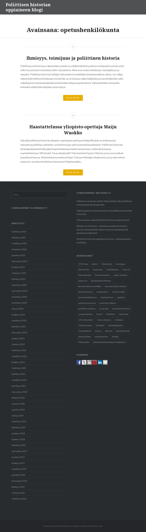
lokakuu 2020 (18, 397)
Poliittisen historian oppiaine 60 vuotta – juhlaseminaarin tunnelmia (104, 241)
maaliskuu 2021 (19, 380)
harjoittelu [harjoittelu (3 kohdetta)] (98, 269)
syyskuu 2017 (18, 457)
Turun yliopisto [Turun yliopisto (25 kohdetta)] (104, 320)
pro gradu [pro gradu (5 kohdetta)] (104, 308)
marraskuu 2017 (19, 451)
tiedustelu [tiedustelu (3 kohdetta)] (123, 314)
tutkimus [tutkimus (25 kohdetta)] (119, 320)
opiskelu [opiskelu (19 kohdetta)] (121, 297)
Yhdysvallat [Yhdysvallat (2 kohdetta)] (83, 342)
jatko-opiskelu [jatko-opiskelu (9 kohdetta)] (120, 275)
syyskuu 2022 (18, 344)
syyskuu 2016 (18, 492)
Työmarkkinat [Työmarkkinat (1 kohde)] (84, 331)
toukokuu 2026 (19, 231)
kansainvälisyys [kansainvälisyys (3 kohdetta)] (85, 292)
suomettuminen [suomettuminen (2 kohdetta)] (85, 314)
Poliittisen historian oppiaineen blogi (28, 7)
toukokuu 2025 (19, 273)
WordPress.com (95, 526)
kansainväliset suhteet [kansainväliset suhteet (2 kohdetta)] (115, 286)
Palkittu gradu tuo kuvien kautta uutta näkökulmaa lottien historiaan (104, 212)
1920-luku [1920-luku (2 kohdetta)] (83, 264)
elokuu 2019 (18, 415)
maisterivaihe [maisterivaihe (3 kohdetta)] (118, 292)
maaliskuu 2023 (19, 320)
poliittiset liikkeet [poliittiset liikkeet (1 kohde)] (108, 303)
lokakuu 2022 (18, 338)
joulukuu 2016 (18, 475)
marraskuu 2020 (19, 392)
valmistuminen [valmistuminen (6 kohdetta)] (101, 336)
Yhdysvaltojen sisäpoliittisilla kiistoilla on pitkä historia (103, 220)
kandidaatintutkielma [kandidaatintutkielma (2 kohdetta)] (101, 280)
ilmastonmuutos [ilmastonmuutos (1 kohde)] (102, 275)
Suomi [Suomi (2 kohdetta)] (99, 314)
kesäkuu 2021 (18, 362)
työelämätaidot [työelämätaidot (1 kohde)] (115, 325)
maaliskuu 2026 (19, 243)
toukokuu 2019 (19, 421)
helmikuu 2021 (19, 386)
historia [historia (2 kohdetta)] (126, 269)
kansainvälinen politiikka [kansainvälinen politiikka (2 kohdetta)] (89, 286)
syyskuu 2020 (18, 403)
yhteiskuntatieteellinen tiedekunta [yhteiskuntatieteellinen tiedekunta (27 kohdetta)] (109, 342)
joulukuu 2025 (18, 255)
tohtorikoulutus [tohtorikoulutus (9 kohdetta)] (85, 320)
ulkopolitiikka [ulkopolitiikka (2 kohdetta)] (84, 336)
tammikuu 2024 (19, 302)
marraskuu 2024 (19, 291)
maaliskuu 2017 (19, 469)
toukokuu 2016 (19, 498)
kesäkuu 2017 (18, 463)
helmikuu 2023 (19, 326)
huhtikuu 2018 (18, 445)
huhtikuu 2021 (18, 374)
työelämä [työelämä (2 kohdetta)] (100, 325)
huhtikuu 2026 (18, 237)
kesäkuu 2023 (18, 314)
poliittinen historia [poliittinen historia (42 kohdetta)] (87, 303)
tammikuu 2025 (19, 285)
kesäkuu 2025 (18, 267)
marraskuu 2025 (19, 261)
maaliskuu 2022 (19, 356)
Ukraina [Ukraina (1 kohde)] (108, 331)
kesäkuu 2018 (18, 439)
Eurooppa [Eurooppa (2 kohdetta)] (120, 264)
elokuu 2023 (18, 308)
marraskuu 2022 (19, 332)
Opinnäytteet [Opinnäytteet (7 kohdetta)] (107, 297)
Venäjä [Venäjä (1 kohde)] (115, 336)
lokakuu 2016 (18, 487)
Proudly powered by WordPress (57, 526)
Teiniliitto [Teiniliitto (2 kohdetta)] (110, 314)
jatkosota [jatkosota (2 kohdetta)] (82, 280)
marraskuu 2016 (19, 481)
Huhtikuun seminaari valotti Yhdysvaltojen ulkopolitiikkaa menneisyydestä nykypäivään (104, 203)
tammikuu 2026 (19, 249)
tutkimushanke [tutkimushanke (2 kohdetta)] (85, 325)
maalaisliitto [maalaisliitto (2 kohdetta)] (103, 292)
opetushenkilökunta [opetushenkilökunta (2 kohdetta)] (87, 297)
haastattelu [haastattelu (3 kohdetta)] (83, 269)
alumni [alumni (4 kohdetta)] (95, 264)
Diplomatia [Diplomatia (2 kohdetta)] (107, 264)
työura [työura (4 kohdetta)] (98, 331)
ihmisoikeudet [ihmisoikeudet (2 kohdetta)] (84, 275)
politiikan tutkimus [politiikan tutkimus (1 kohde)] (87, 308)
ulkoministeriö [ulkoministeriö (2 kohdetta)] (122, 331)
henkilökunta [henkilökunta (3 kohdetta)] (113, 269)
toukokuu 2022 (19, 350)
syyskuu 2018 (18, 433)
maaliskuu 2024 (19, 296)
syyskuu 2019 (18, 409)
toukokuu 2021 (19, 368)
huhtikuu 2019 (18, 427)
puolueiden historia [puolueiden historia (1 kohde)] (121, 308)
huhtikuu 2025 (18, 279)
